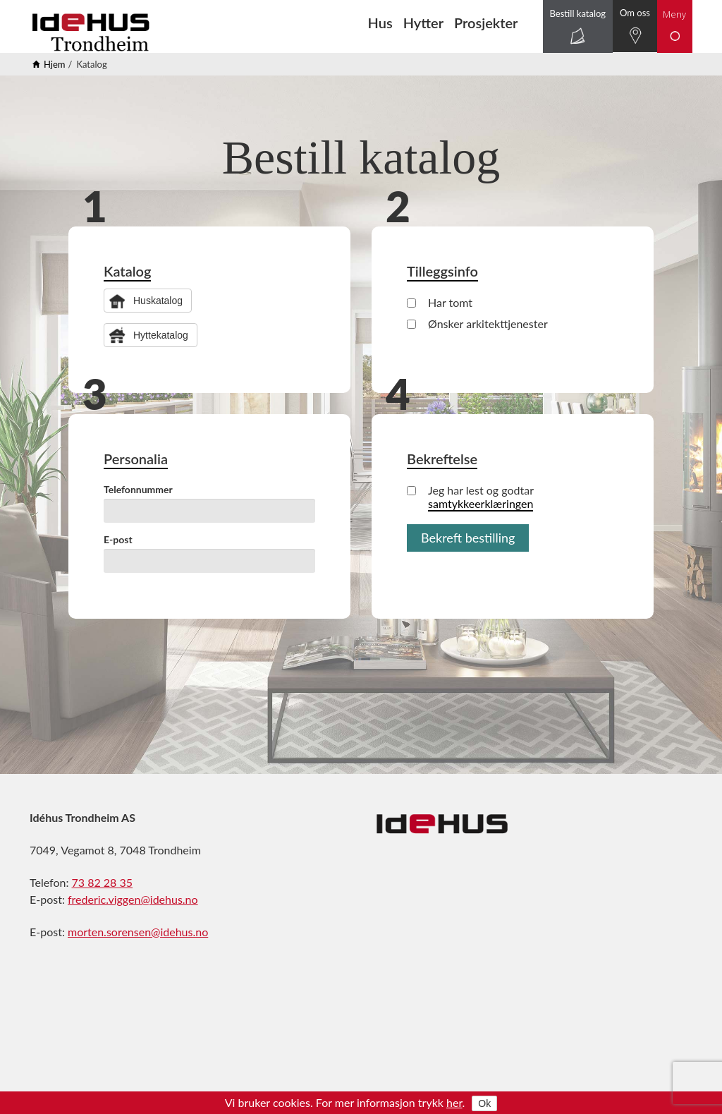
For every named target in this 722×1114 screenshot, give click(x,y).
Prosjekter (486, 22)
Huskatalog (158, 300)
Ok (484, 1103)
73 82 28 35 (102, 882)
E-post (118, 539)
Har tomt (439, 302)
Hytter (423, 22)
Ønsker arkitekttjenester (477, 323)
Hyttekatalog (160, 335)
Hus (380, 22)
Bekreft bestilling (468, 537)
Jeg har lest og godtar (470, 496)
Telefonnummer (138, 489)
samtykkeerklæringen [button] (480, 503)
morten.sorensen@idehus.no (138, 931)
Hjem (55, 64)
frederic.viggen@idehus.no (133, 899)
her (454, 1102)
